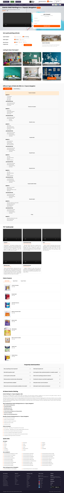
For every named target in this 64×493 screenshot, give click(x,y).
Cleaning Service (5, 475)
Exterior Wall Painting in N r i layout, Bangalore (10, 468)
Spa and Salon (29, 4)
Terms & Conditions (17, 475)
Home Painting (14, 4)
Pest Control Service (5, 476)
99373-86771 (41, 475)
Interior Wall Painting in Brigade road (47, 462)
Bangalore (28, 475)
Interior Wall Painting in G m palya (27, 462)
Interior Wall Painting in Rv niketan (8, 463)
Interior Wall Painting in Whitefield (8, 465)
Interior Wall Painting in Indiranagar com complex (11, 453)
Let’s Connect (51, 78)
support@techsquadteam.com (42, 2)
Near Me (16, 479)
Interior (17, 39)
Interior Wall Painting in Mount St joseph (47, 456)
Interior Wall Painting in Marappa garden (47, 463)
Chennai (28, 479)
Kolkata (28, 481)
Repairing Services (36, 4)
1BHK (17, 42)
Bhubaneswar (29, 476)
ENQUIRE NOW (47, 26)
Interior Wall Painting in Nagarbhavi (28, 463)
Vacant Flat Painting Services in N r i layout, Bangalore (30, 468)
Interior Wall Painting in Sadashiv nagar (28, 459)
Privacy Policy (17, 476)
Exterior (22, 39)
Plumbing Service (5, 484)
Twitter (40, 487)
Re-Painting (26, 36)
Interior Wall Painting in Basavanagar (28, 465)
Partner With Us (18, 1)
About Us (16, 481)
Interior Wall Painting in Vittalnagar (47, 459)
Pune (27, 480)
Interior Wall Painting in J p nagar (8, 456)
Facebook (41, 480)
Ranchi (28, 484)
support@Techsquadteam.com (44, 476)
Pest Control (21, 4)
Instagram (41, 483)
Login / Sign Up (57, 2)
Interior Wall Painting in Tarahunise (47, 465)
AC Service (4, 479)
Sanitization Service (5, 485)
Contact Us (16, 480)
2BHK (21, 42)
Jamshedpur (28, 485)
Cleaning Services (6, 4)
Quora (40, 484)
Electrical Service (5, 481)
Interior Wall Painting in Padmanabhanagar (10, 462)
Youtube (40, 481)
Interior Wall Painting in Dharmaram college (48, 453)
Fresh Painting (19, 36)
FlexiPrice (12, 1)
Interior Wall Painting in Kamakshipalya (28, 456)
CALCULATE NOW (27, 44)
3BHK (26, 42)
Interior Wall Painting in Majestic (8, 459)
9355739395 (50, 1)
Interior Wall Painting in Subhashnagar (28, 453)
